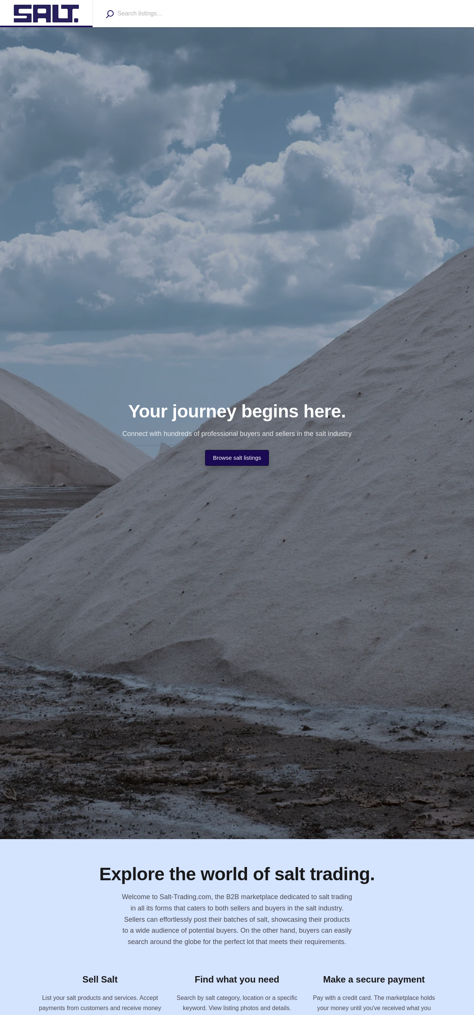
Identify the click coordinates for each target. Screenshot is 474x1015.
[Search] (110, 14)
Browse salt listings (237, 457)
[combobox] (160, 13)
